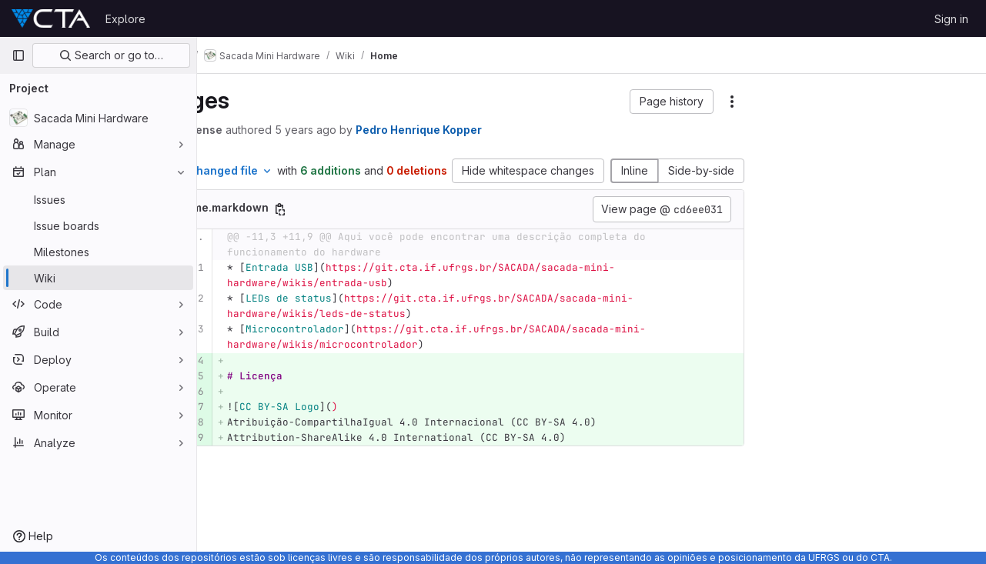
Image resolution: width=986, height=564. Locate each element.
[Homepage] (50, 18)
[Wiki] (98, 277)
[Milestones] (98, 251)
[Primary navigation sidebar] (18, 55)
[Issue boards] (98, 225)
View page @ (662, 225)
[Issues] (98, 199)
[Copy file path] (361, 225)
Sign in (951, 18)
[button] (672, 101)
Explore (125, 18)
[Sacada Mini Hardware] (98, 117)
